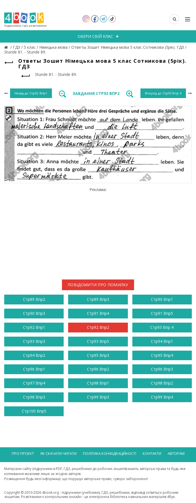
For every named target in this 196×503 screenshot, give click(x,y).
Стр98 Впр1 (98, 383)
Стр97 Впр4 (34, 383)
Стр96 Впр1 (34, 369)
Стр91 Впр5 (162, 313)
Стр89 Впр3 (98, 299)
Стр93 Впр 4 (162, 327)
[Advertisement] (98, 231)
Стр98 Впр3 (34, 397)
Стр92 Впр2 (98, 327)
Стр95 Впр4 (162, 355)
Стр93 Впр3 (34, 341)
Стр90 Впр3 (34, 313)
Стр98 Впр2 (162, 383)
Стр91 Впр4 (98, 313)
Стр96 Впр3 (162, 369)
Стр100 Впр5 (34, 411)
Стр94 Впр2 (34, 355)
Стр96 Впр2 (98, 369)
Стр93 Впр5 (98, 341)
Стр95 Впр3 (98, 355)
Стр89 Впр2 (34, 299)
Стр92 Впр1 (34, 327)
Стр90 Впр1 (162, 299)
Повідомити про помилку (98, 284)
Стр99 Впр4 (162, 397)
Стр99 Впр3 (98, 397)
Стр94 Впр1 (162, 341)
